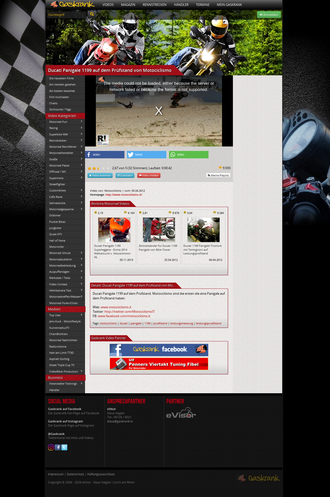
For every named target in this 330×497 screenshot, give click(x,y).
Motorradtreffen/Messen (64, 297)
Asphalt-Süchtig (59, 359)
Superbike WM (64, 134)
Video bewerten (100, 175)
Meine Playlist (218, 175)
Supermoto (64, 178)
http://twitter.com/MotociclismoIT (129, 311)
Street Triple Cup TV (61, 365)
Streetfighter (57, 184)
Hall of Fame (57, 240)
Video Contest (64, 284)
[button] (104, 154)
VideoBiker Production (64, 371)
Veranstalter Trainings (64, 384)
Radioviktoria (57, 346)
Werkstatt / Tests (64, 278)
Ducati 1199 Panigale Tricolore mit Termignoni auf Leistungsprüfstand (202, 249)
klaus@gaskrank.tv (120, 421)
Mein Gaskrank (229, 4)
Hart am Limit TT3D (61, 352)
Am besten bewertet (62, 91)
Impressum (56, 474)
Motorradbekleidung (64, 265)
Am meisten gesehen (62, 84)
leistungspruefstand (208, 323)
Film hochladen (59, 97)
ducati (124, 323)
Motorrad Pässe (64, 165)
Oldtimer (55, 215)
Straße (64, 159)
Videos (108, 4)
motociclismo (108, 323)
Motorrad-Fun (64, 122)
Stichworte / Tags (60, 109)
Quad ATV (55, 234)
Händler (181, 4)
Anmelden (269, 14)
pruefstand (160, 323)
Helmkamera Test (64, 290)
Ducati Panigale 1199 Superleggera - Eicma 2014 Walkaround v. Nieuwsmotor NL (112, 251)
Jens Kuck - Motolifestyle (65, 321)
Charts (53, 103)
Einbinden (125, 175)
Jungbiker (55, 228)
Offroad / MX (64, 172)
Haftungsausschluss (101, 474)
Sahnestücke (64, 203)
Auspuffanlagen (64, 271)
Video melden (149, 175)
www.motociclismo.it (116, 307)
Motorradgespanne (64, 209)
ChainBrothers (58, 334)
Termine (202, 4)
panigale (136, 323)
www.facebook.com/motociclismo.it (124, 316)
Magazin (128, 4)
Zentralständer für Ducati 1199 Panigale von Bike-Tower (158, 247)
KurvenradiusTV (59, 328)
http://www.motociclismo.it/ (123, 194)
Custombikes (64, 190)
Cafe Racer (64, 197)
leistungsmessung (181, 323)
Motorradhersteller (64, 153)
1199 (147, 323)
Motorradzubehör (64, 259)
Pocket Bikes (57, 222)
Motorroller (56, 246)
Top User (64, 315)
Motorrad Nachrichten (63, 340)
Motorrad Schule (64, 253)
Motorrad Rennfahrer (64, 147)
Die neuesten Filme (61, 78)
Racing (64, 128)
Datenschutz (75, 474)
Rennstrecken (155, 4)
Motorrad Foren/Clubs (63, 303)
